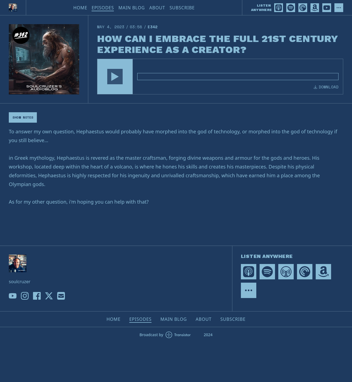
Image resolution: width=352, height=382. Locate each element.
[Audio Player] (220, 76)
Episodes (103, 8)
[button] (115, 76)
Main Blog (131, 8)
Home (80, 8)
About (157, 8)
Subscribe (182, 8)
